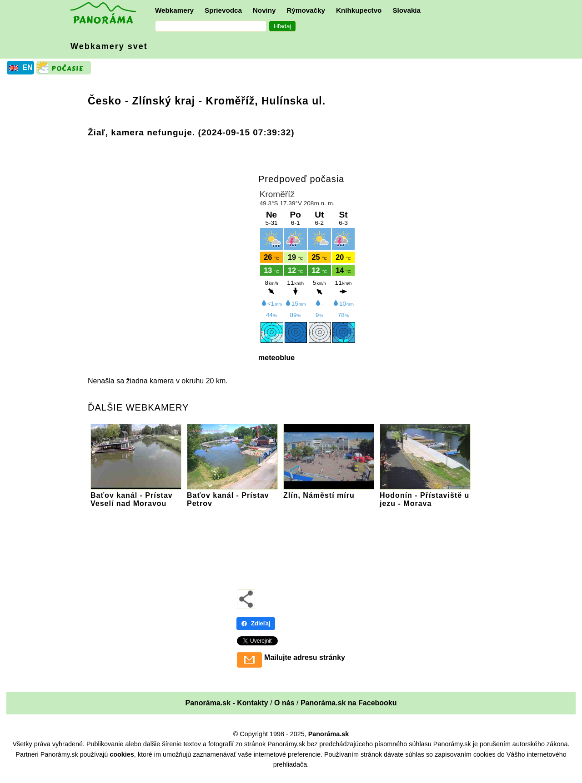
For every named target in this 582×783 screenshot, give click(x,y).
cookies (122, 754)
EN (27, 67)
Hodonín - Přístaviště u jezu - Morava (425, 495)
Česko (104, 101)
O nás (284, 703)
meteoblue (276, 358)
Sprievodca (223, 10)
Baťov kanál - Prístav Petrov (232, 495)
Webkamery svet (109, 46)
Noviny (264, 10)
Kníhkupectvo (358, 10)
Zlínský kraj (164, 101)
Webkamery (174, 10)
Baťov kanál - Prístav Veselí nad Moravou (135, 495)
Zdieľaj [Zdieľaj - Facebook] (256, 623)
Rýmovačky (306, 10)
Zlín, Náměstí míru (328, 491)
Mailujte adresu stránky (304, 657)
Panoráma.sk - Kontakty (226, 703)
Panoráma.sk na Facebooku (349, 703)
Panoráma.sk (328, 734)
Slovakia (406, 10)
